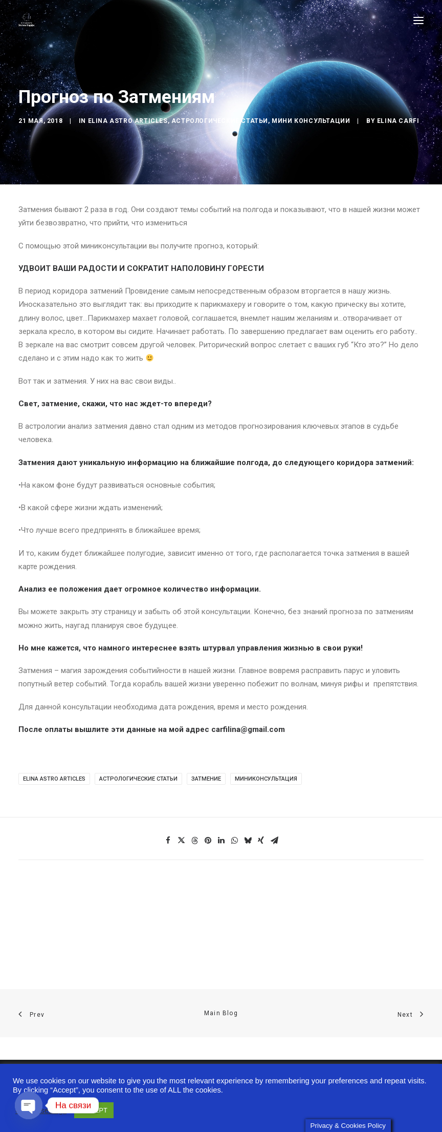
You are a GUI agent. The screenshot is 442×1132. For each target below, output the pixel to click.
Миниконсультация (266, 778)
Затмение (206, 778)
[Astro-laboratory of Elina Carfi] (26, 20)
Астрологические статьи (219, 120)
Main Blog (221, 1013)
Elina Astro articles (128, 120)
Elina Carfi (398, 120)
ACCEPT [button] (93, 1109)
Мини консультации (311, 120)
